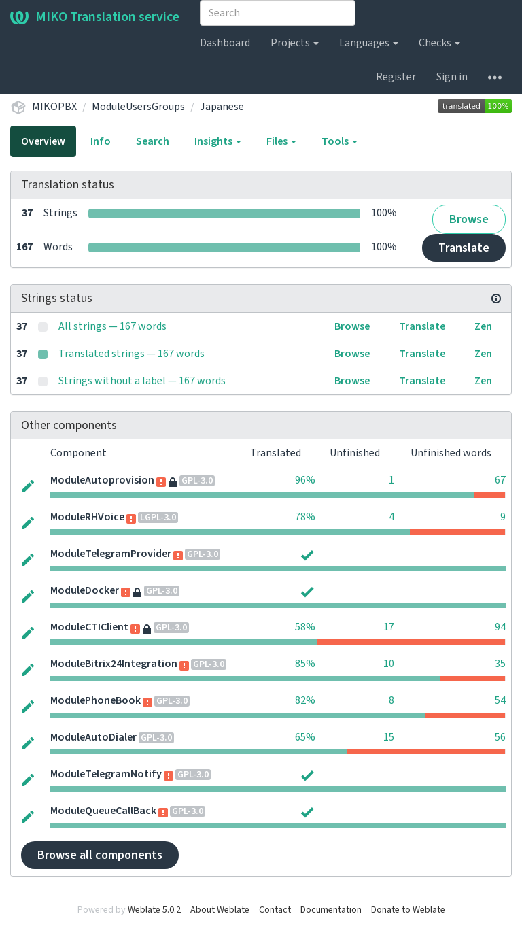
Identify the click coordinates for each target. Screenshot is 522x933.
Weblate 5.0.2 (154, 910)
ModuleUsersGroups (138, 106)
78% (305, 516)
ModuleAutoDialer (93, 737)
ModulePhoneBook (95, 700)
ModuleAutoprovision (102, 480)
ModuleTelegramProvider (110, 553)
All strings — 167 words (112, 326)
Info (100, 141)
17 (388, 627)
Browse (469, 219)
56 (500, 737)
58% (305, 627)
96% (305, 480)
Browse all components (99, 855)
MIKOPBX (54, 106)
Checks (439, 42)
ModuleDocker (84, 590)
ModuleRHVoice (87, 516)
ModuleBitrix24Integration (113, 663)
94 (500, 627)
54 (500, 700)
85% (305, 663)
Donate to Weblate (408, 910)
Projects (295, 42)
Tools (339, 141)
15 (388, 737)
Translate (463, 247)
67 (500, 480)
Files (281, 141)
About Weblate (219, 910)
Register (396, 76)
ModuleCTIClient (89, 627)
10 (388, 663)
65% (305, 737)
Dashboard (225, 42)
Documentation (331, 910)
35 (500, 663)
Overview (43, 141)
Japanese (222, 106)
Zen (483, 326)
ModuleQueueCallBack (103, 810)
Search (152, 141)
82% (305, 700)
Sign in (452, 76)
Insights (217, 141)
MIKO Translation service (94, 17)
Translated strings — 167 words (131, 353)
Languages (368, 42)
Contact (275, 910)
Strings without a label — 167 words (142, 380)
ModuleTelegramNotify (106, 773)
